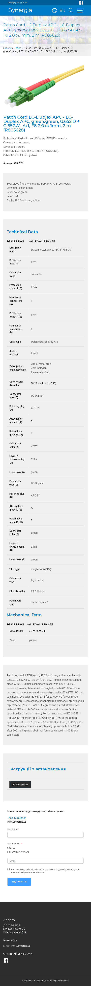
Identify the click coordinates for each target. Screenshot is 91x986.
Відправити (19, 882)
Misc (18, 47)
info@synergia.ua (17, 3)
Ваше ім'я (12, 829)
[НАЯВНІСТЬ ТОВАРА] (8, 852)
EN (62, 10)
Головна (8, 47)
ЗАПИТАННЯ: (13, 843)
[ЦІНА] (8, 848)
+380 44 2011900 (16, 818)
